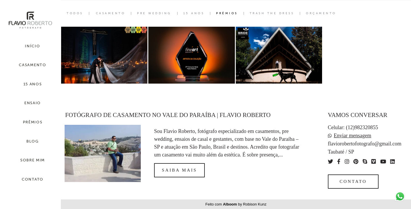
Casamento (110, 13)
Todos (75, 13)
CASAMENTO (32, 65)
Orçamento (321, 13)
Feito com (235, 204)
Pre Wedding (154, 13)
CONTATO (32, 179)
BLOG (32, 141)
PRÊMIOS (33, 122)
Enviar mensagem (352, 135)
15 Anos (193, 13)
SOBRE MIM (32, 160)
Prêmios (227, 13)
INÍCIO (32, 46)
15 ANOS (32, 84)
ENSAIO (32, 103)
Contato (353, 181)
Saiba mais (179, 170)
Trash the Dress (272, 13)
